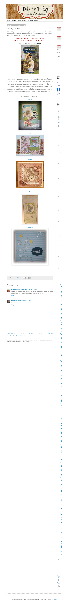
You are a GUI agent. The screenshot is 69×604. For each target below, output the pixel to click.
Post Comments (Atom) (19, 335)
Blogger (55, 599)
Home (8, 20)
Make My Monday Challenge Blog (58, 84)
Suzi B (30, 159)
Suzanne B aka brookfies (17, 289)
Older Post (50, 333)
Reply (12, 295)
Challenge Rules (22, 20)
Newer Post (10, 333)
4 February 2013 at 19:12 (25, 300)
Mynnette (30, 99)
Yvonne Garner (15, 300)
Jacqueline (30, 227)
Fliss (30, 133)
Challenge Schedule (33, 20)
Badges (14, 20)
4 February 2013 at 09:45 (30, 289)
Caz (30, 192)
